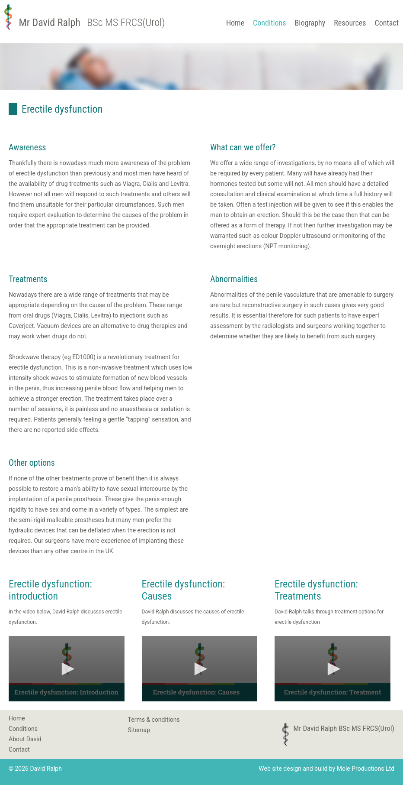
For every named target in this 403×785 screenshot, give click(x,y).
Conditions (269, 22)
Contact (386, 22)
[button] (66, 668)
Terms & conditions (154, 719)
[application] (67, 668)
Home (235, 22)
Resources (350, 22)
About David (25, 739)
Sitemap (139, 730)
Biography (310, 22)
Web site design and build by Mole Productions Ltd (326, 768)
